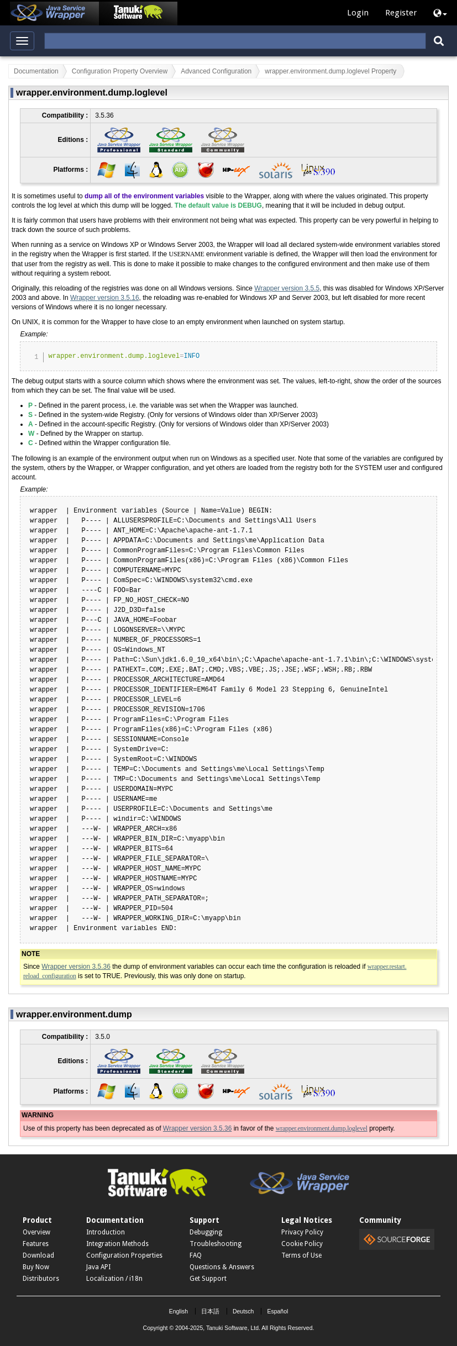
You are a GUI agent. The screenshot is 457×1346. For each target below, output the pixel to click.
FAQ (196, 1255)
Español (277, 1311)
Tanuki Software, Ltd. (233, 1327)
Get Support (208, 1278)
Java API (98, 1267)
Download (38, 1255)
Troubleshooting (215, 1244)
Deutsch (243, 1311)
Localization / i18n (114, 1278)
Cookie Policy (302, 1244)
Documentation (36, 71)
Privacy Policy (302, 1232)
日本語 (210, 1311)
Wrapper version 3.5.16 (104, 298)
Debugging (206, 1232)
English (178, 1311)
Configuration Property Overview (119, 71)
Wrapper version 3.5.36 (76, 966)
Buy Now (36, 1267)
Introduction (105, 1232)
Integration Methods (117, 1244)
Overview (36, 1232)
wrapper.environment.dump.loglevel (321, 1128)
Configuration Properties (124, 1255)
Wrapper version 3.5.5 (286, 288)
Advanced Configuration (216, 71)
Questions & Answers (222, 1267)
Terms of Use (301, 1255)
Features (36, 1244)
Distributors (41, 1278)
